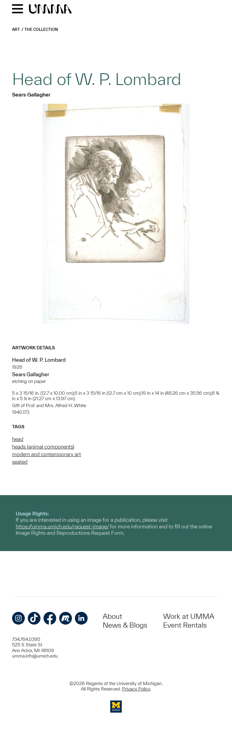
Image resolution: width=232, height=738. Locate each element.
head (17, 439)
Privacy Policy (136, 688)
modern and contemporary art (46, 454)
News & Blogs (125, 625)
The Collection (41, 29)
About (112, 616)
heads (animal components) (43, 446)
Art (16, 29)
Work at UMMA (188, 616)
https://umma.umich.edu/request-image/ (62, 526)
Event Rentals (185, 625)
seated (19, 462)
